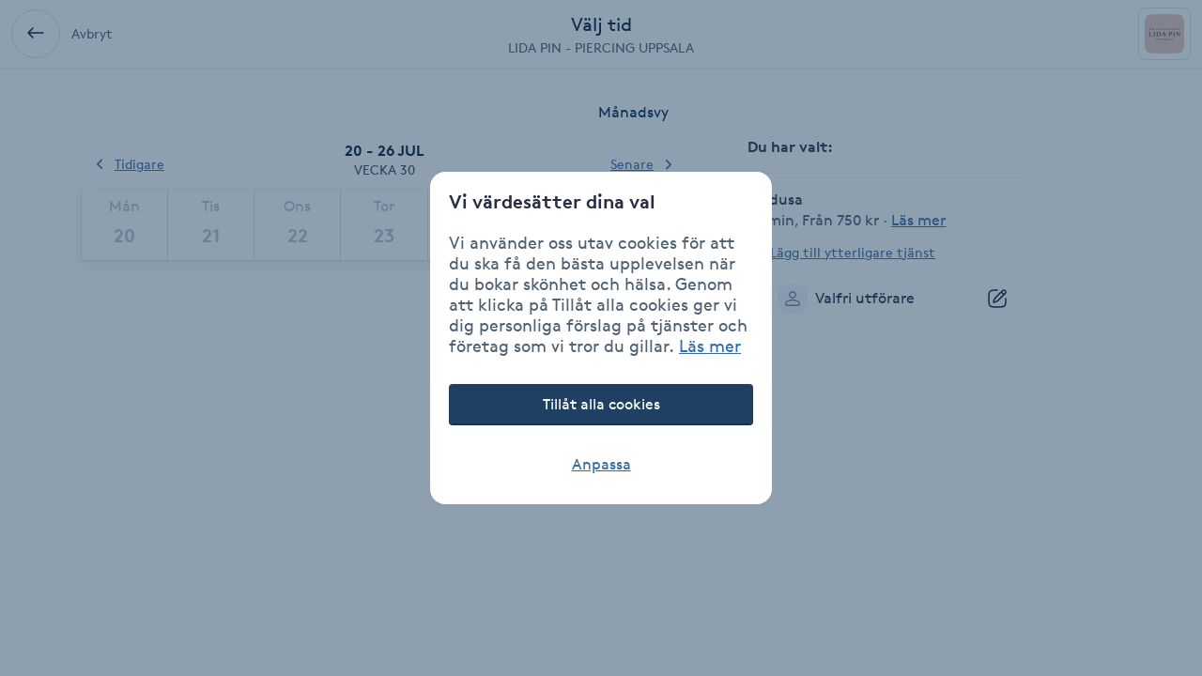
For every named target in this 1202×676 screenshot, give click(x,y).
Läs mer (710, 345)
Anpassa (601, 464)
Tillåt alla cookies (601, 404)
